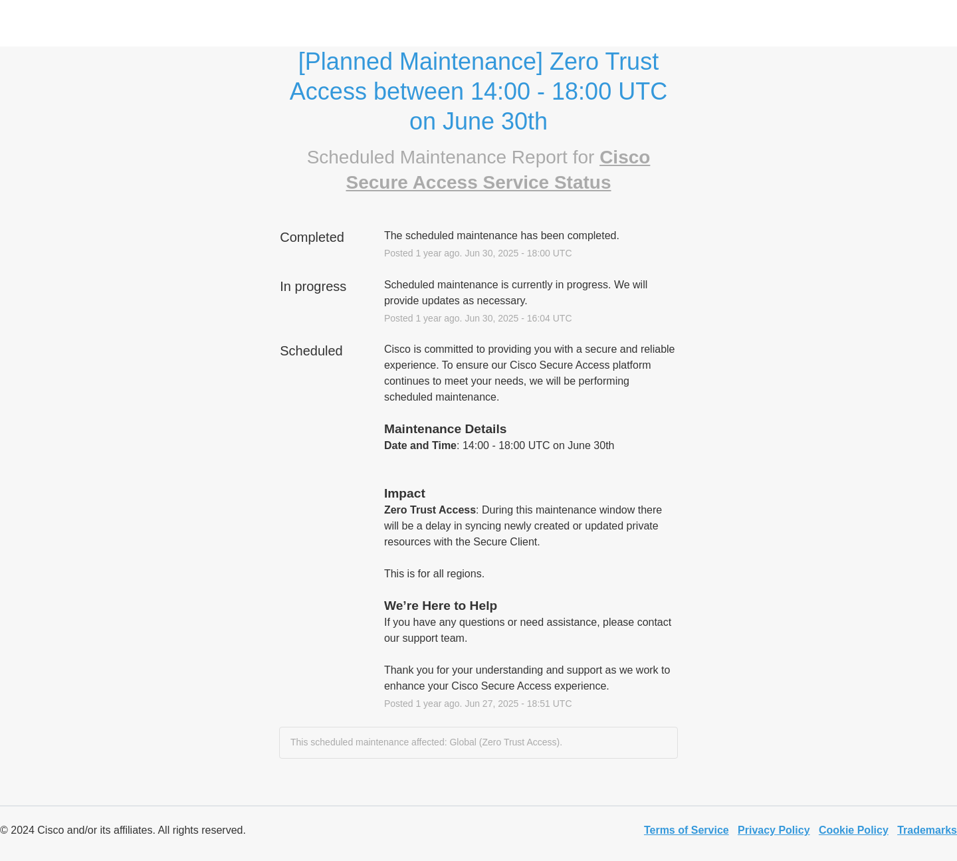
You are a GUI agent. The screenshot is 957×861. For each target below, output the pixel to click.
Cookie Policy (854, 830)
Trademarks (927, 830)
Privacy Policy (774, 830)
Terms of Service (686, 830)
